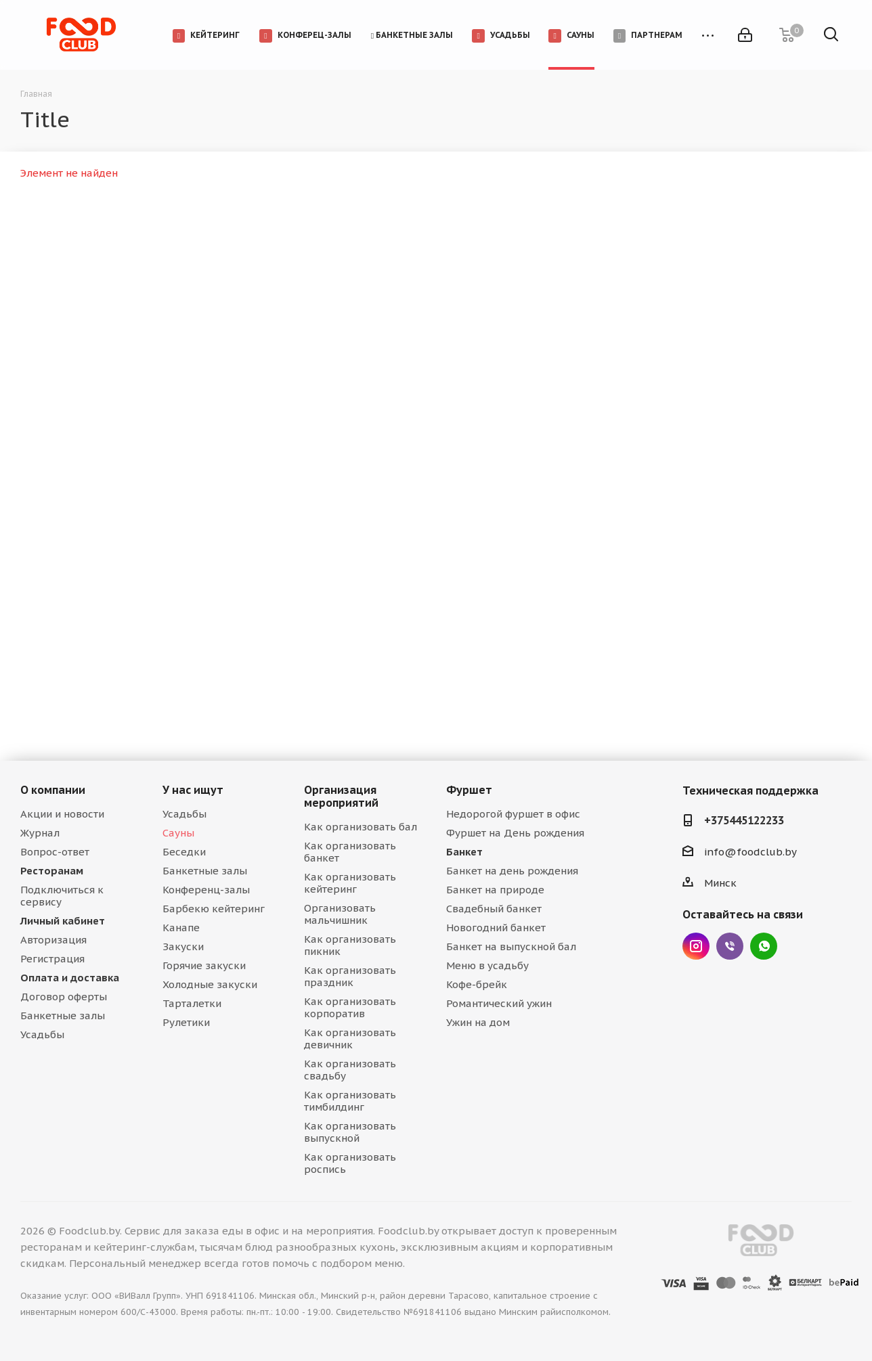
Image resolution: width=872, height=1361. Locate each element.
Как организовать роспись (350, 1163)
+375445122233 (744, 820)
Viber (729, 946)
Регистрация (52, 958)
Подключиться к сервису (62, 895)
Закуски (183, 946)
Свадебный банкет (494, 908)
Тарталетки (191, 1003)
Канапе (181, 927)
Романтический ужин (499, 1003)
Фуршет (469, 790)
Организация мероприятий (341, 796)
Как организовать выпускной (350, 1131)
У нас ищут (192, 790)
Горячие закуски (204, 965)
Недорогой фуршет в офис (513, 813)
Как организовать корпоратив (350, 1007)
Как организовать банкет (350, 851)
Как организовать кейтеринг (350, 882)
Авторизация (53, 939)
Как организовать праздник (350, 976)
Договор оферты (63, 996)
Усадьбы (42, 1034)
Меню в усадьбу (487, 965)
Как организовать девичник (350, 1038)
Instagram (696, 946)
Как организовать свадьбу (350, 1069)
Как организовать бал (360, 826)
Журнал (40, 832)
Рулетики (186, 1022)
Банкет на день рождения (512, 870)
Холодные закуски (209, 984)
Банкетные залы (62, 1015)
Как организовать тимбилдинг (350, 1100)
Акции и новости (62, 813)
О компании (52, 790)
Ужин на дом (478, 1022)
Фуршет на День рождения (515, 832)
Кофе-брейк (476, 984)
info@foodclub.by (750, 851)
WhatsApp (763, 946)
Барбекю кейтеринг (213, 908)
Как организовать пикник (350, 945)
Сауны (178, 832)
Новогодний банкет (496, 927)
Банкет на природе (495, 889)
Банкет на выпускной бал (511, 946)
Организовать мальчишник (340, 914)
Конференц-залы (206, 889)
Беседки (184, 851)
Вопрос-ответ (54, 851)
